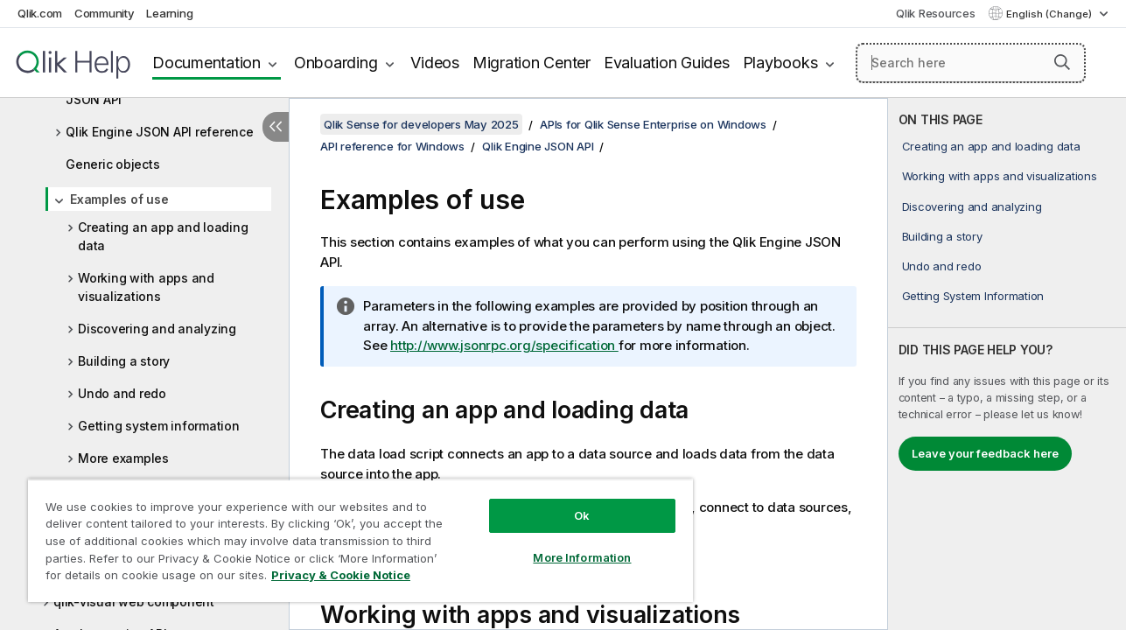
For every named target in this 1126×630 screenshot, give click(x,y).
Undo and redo (122, 393)
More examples (123, 458)
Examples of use (119, 199)
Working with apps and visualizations (146, 287)
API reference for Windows (392, 146)
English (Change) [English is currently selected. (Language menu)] (1050, 14)
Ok (572, 502)
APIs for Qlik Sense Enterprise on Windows (653, 124)
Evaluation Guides (667, 62)
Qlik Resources (936, 13)
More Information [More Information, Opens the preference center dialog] (572, 544)
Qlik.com (39, 13)
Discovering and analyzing (157, 328)
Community (104, 13)
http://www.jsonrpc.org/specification (504, 345)
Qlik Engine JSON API (537, 146)
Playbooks (780, 62)
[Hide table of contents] (275, 127)
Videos (434, 62)
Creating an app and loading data (163, 236)
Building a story (124, 361)
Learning (169, 13)
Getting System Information (973, 296)
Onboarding (336, 62)
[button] (1062, 62)
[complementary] (1007, 364)
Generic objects (112, 164)
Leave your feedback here (985, 453)
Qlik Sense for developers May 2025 (421, 124)
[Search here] (970, 63)
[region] (354, 534)
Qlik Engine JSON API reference (160, 131)
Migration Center (531, 62)
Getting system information (159, 425)
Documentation (206, 62)
